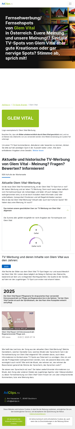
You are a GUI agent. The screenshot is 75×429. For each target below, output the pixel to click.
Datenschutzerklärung (37, 414)
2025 (6, 266)
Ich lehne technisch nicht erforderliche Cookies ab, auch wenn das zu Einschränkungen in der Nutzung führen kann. (49, 421)
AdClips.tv (6, 105)
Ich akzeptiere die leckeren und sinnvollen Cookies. (13, 421)
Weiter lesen (38, 150)
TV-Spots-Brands (19, 105)
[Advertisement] (37, 85)
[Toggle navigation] (70, 4)
